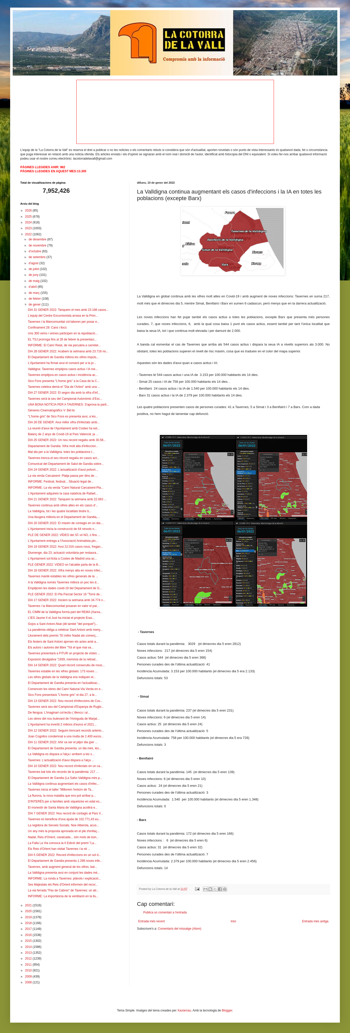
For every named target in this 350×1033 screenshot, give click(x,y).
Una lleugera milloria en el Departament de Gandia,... (64, 517)
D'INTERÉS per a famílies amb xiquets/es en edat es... (65, 801)
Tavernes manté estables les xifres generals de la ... (63, 576)
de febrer (35, 298)
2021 (29, 905)
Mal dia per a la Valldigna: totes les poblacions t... (61, 452)
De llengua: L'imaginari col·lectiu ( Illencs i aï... (59, 712)
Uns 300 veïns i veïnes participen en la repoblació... (63, 333)
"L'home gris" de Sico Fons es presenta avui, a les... (63, 416)
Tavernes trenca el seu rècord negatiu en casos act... (63, 458)
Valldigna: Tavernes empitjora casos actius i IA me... (63, 369)
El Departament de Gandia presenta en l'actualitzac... (64, 683)
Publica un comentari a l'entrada (165, 912)
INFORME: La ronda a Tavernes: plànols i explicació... (64, 878)
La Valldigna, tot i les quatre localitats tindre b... (60, 511)
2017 (29, 929)
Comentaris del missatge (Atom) (179, 928)
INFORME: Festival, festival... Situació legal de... (61, 481)
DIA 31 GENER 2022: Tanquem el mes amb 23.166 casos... (68, 310)
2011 (29, 964)
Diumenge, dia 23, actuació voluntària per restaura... (63, 552)
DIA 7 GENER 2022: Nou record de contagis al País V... (65, 813)
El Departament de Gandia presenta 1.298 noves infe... (65, 861)
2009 (29, 976)
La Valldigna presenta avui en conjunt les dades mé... (64, 872)
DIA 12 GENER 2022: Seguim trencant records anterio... (66, 730)
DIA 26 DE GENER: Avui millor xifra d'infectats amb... (64, 422)
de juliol (34, 269)
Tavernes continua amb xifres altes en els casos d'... (63, 505)
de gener (35, 304)
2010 (29, 970)
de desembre (38, 239)
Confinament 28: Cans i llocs (47, 327)
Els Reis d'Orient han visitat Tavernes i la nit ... (59, 849)
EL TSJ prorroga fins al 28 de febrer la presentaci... (62, 339)
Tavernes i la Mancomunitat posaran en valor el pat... (63, 606)
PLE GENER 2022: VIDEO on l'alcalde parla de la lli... (64, 564)
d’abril (33, 287)
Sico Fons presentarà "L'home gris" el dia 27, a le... (62, 695)
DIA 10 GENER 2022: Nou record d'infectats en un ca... (65, 766)
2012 (29, 958)
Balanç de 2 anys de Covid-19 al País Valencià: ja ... (63, 434)
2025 (29, 216)
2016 (29, 935)
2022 (29, 234)
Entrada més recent (151, 921)
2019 (29, 917)
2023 (29, 228)
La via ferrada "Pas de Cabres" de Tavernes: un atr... (63, 890)
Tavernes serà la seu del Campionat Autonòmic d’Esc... (65, 398)
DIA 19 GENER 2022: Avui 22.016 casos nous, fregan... (65, 546)
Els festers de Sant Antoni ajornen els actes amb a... (63, 641)
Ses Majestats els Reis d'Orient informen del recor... (63, 884)
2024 (29, 222)
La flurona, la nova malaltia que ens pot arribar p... (62, 795)
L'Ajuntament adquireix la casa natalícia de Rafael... (63, 493)
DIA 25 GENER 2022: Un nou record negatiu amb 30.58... (67, 440)
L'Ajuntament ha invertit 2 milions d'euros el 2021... (62, 724)
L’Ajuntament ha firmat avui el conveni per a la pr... (62, 363)
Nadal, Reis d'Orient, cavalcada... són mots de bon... (63, 837)
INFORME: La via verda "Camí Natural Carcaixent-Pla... (65, 487)
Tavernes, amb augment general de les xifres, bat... (62, 867)
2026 (29, 210)
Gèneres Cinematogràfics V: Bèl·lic (51, 410)
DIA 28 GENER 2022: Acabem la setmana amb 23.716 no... (68, 351)
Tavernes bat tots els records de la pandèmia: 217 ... (63, 772)
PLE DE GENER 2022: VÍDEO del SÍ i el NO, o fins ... (64, 535)
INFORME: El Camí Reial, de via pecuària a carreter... (64, 345)
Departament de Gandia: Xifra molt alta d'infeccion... (63, 446)
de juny (34, 275)
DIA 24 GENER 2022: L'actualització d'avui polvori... (63, 469)
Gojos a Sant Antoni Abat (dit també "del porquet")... (63, 624)
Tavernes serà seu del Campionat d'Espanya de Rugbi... (66, 707)
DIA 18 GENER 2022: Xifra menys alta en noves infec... (65, 570)
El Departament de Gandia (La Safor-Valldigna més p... (65, 778)
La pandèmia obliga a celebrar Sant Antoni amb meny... (65, 630)
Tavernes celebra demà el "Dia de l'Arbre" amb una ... (64, 387)
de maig (34, 281)
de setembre (37, 257)
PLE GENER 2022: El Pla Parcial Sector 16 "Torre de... (65, 594)
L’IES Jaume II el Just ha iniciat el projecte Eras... (61, 618)
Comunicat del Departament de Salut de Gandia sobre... (66, 464)
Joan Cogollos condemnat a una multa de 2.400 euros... (65, 736)
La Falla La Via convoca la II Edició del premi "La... (62, 843)
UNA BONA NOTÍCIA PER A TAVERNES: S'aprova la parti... (68, 404)
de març (35, 293)
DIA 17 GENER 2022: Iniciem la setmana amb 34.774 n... (67, 600)
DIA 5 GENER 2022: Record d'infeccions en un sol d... (64, 855)
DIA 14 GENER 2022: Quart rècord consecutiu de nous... (66, 665)
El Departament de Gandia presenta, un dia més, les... (64, 748)
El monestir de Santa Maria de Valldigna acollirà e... (63, 807)
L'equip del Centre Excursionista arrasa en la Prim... (63, 315)
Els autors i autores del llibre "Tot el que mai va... (61, 647)
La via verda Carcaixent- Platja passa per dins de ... (63, 475)
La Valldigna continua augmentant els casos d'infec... (63, 784)
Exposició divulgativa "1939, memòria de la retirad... (63, 659)
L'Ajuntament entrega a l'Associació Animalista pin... (63, 541)
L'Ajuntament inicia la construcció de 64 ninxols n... (62, 529)
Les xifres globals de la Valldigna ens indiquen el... (62, 677)
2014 (29, 947)
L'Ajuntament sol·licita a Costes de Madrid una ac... (62, 558)
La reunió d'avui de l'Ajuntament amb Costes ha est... (64, 428)
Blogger (227, 1010)
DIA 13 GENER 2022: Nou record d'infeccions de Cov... (65, 701)
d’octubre (35, 251)
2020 (29, 911)
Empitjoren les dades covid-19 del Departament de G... (65, 588)
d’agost (34, 263)
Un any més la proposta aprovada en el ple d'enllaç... (63, 831)
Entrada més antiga (315, 921)
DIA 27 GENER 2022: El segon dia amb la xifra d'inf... (64, 392)
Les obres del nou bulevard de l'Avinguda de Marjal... (63, 718)
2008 (29, 982)
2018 (29, 923)
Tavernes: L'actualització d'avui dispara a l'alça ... (61, 760)
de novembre (38, 245)
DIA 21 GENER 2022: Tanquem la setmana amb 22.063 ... (67, 499)
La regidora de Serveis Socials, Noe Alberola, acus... (63, 825)
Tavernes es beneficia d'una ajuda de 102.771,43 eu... (64, 819)
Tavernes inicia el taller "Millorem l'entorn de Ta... (61, 789)
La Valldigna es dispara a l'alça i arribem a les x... (61, 754)
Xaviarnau (184, 1010)
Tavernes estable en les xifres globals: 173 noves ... (63, 671)
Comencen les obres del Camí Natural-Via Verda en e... (65, 689)
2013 (29, 952)
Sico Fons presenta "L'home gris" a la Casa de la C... (63, 381)
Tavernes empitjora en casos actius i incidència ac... (63, 375)
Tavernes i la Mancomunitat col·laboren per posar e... (63, 321)
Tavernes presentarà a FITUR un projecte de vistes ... (64, 653)
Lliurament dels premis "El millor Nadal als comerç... (63, 635)
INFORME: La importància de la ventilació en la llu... (63, 896)
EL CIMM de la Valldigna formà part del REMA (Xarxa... (65, 612)
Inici (233, 921)
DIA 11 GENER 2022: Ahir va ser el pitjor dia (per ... (63, 742)
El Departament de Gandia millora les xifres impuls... (63, 357)
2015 (29, 941)
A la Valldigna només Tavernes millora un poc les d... (63, 582)
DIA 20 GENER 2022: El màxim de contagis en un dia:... (66, 523)
